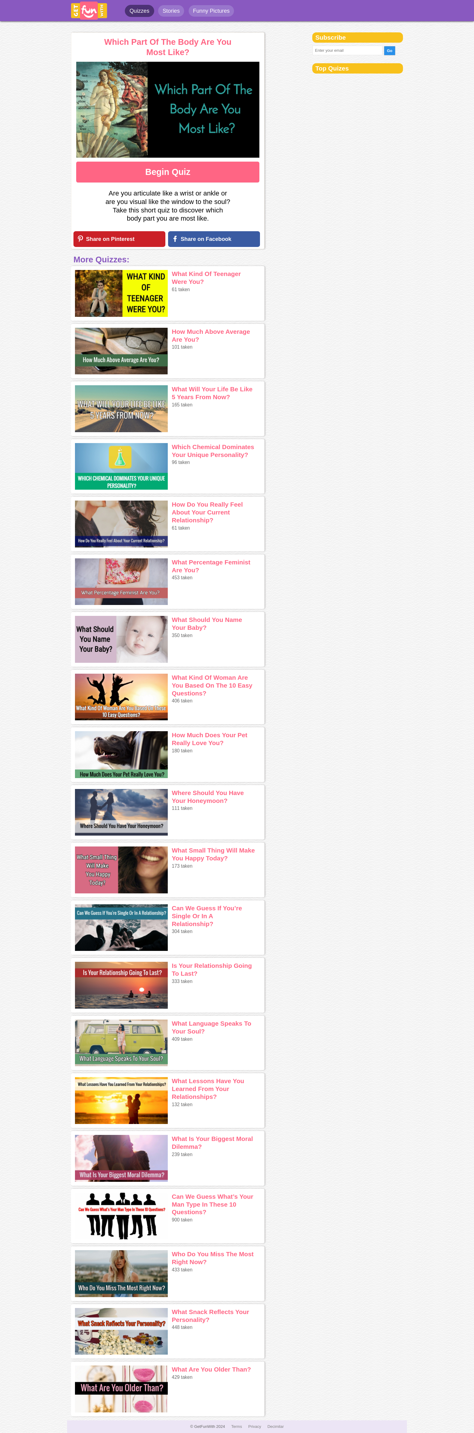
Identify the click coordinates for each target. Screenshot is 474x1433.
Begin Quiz (167, 172)
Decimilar (276, 1426)
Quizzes (139, 11)
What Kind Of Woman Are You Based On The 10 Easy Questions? (212, 685)
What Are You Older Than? (211, 1369)
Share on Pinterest (110, 239)
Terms (236, 1426)
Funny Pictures (211, 11)
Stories (171, 11)
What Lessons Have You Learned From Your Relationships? (208, 1088)
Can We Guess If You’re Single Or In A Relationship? (207, 916)
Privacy (254, 1426)
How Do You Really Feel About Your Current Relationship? (207, 512)
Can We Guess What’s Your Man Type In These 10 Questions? (212, 1204)
